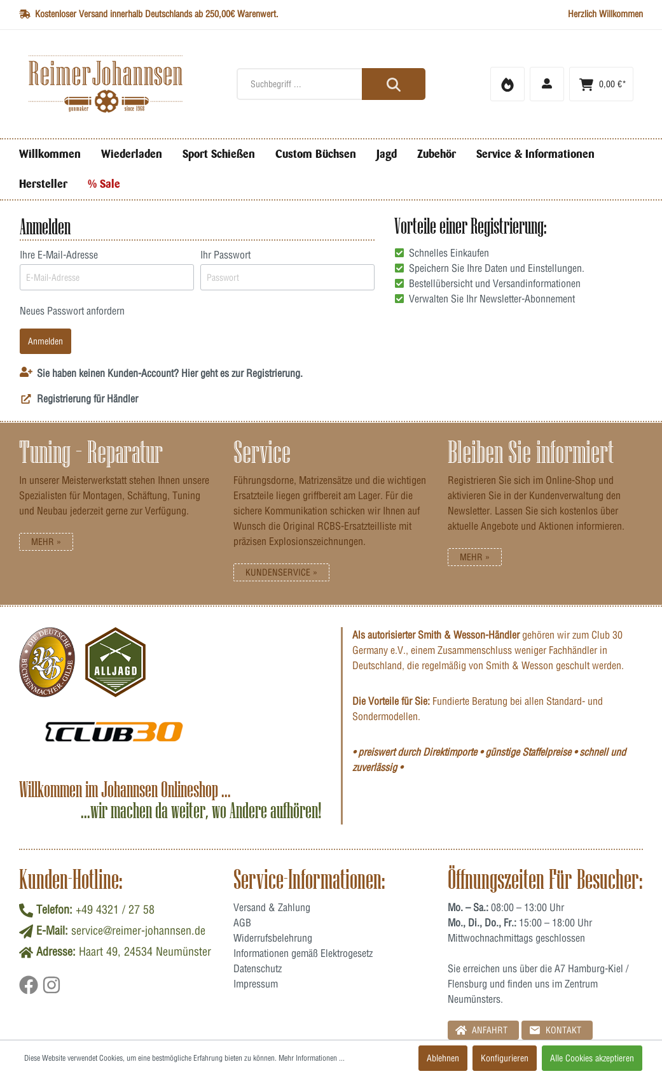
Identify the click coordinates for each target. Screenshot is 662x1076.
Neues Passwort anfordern (72, 310)
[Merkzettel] (507, 84)
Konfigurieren (504, 1058)
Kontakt (555, 1030)
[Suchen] (393, 84)
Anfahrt (481, 1030)
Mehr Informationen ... (312, 1058)
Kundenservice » (281, 572)
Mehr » (46, 542)
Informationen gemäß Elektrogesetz (303, 953)
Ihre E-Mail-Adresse (59, 254)
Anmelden (45, 341)
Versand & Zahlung (271, 907)
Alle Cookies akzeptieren (592, 1058)
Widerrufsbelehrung (272, 937)
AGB (242, 922)
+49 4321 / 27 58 (115, 909)
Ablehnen (443, 1058)
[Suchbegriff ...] (331, 84)
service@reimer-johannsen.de (138, 930)
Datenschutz (257, 968)
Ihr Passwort (225, 254)
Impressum (255, 983)
